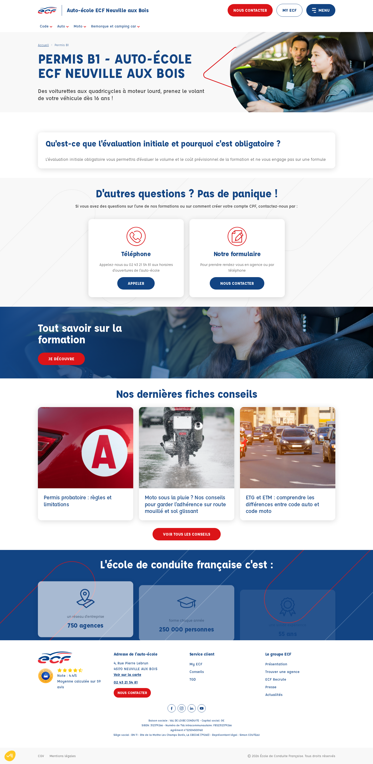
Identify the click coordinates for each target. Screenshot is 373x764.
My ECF (195, 664)
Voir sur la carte (127, 674)
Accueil (43, 45)
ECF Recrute (275, 679)
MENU (321, 10)
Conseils (196, 671)
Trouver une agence (282, 671)
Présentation (276, 664)
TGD (192, 679)
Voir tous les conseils (186, 534)
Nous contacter (250, 10)
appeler (136, 283)
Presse (270, 687)
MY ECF (289, 10)
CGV (41, 756)
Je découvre (61, 358)
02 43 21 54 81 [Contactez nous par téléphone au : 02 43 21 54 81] (126, 682)
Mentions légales (63, 756)
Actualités (273, 694)
